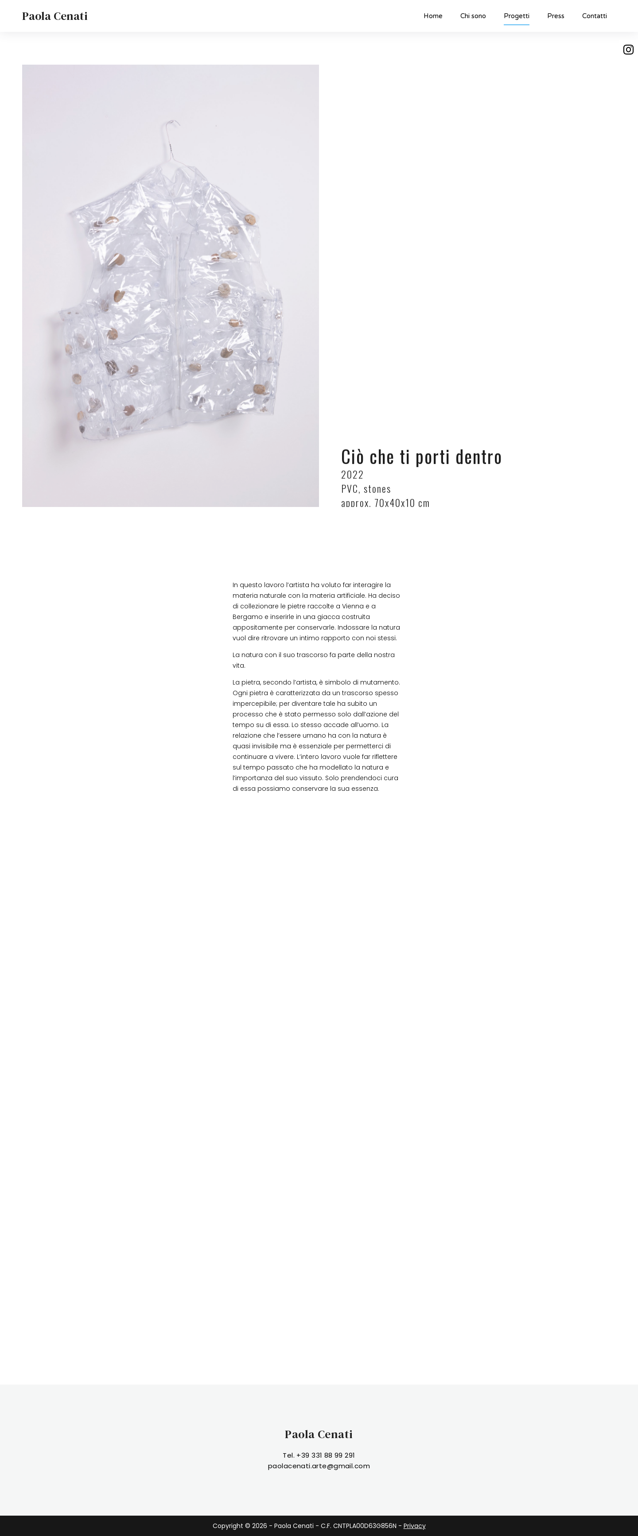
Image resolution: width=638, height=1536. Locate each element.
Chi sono (473, 16)
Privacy (415, 1525)
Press (555, 16)
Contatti (594, 16)
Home (433, 16)
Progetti (516, 18)
